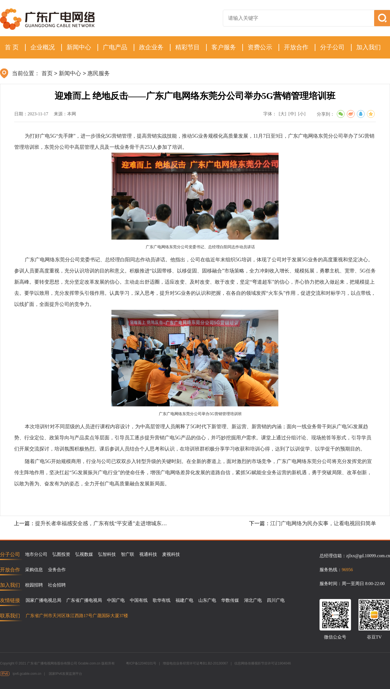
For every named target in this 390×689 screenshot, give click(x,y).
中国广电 (116, 600)
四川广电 (276, 600)
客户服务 (223, 47)
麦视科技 (171, 554)
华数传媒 (230, 600)
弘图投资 (61, 554)
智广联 (127, 554)
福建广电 (184, 600)
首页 (47, 73)
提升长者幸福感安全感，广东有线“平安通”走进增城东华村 (103, 523)
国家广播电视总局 (43, 600)
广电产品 (115, 47)
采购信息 (34, 569)
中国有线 (139, 600)
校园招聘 (34, 585)
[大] (282, 113)
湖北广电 (253, 600)
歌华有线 (161, 600)
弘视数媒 (84, 554)
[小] (302, 113)
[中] (292, 113)
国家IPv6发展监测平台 (65, 674)
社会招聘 (57, 585)
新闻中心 (79, 47)
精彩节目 (187, 47)
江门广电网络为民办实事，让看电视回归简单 (323, 523)
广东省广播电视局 (84, 600)
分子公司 (332, 47)
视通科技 (148, 554)
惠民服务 (98, 73)
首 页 (12, 47)
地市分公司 (36, 554)
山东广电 (207, 600)
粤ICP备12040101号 (141, 663)
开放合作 (296, 47)
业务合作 (57, 569)
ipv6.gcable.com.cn (27, 674)
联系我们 (10, 616)
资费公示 (260, 47)
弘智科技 (107, 554)
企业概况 (42, 47)
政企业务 (151, 47)
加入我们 (368, 47)
